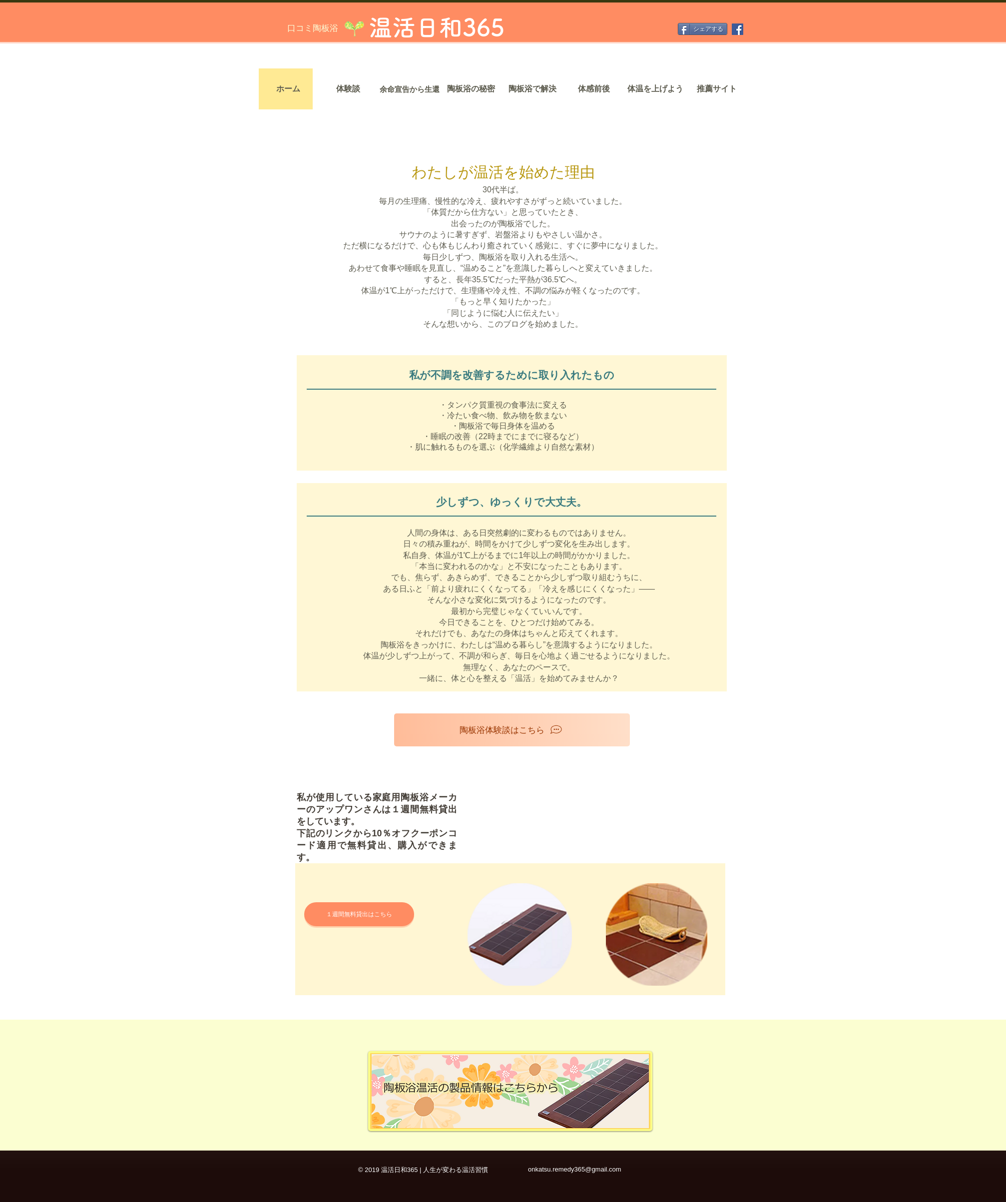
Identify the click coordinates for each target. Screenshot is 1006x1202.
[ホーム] (288, 89)
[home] (326, 181)
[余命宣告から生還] (409, 89)
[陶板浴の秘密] (471, 89)
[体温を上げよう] (655, 89)
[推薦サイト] (716, 89)
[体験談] (348, 89)
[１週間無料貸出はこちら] (359, 914)
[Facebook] (737, 29)
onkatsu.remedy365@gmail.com (574, 1169)
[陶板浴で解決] (532, 89)
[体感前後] (593, 89)
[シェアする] (702, 29)
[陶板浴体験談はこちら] (512, 729)
